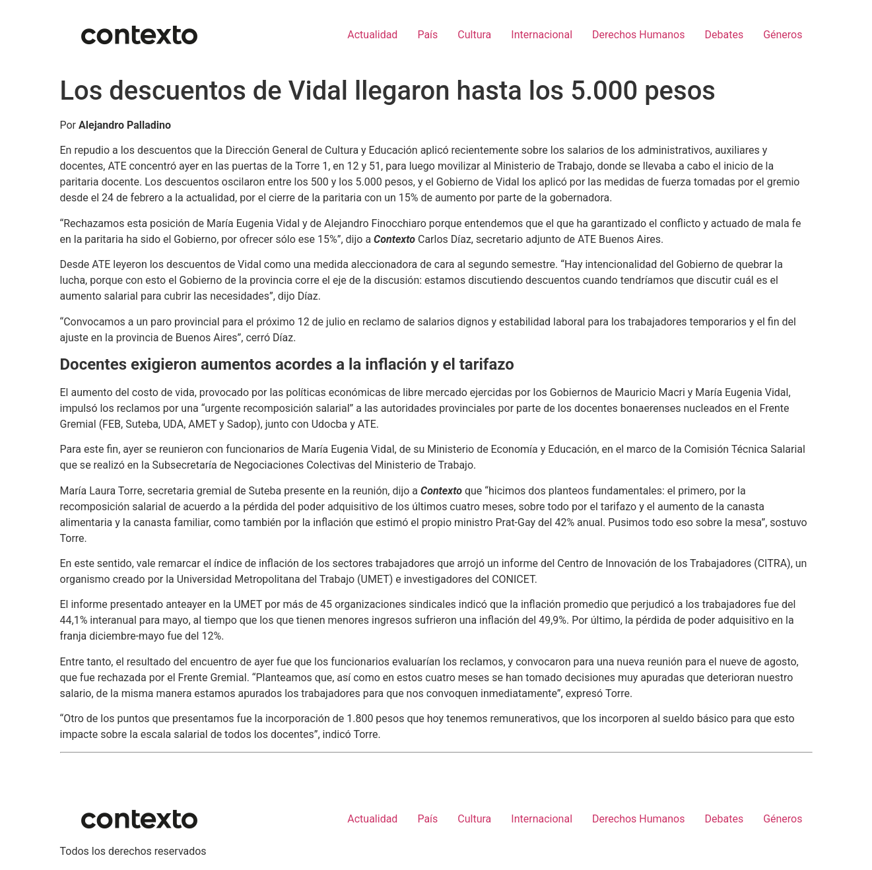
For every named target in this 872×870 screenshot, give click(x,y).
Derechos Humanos (638, 34)
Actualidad (372, 34)
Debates (723, 34)
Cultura (474, 34)
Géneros (782, 34)
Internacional (541, 34)
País (427, 34)
